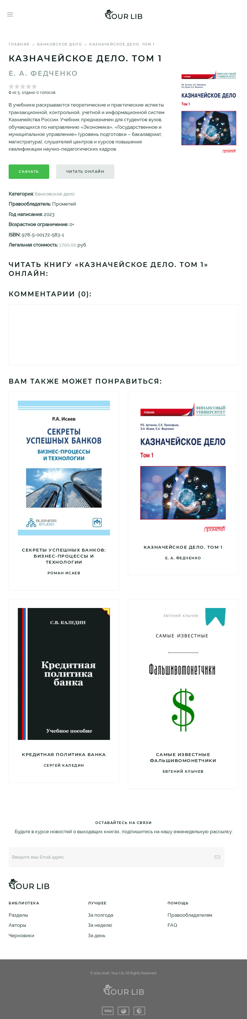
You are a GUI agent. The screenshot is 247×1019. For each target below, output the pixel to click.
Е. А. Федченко (43, 73)
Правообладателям (190, 915)
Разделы (18, 915)
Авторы (17, 925)
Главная (19, 44)
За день (96, 935)
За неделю (100, 925)
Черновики (21, 935)
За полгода (100, 915)
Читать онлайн (85, 171)
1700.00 (67, 245)
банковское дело (59, 44)
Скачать (29, 171)
